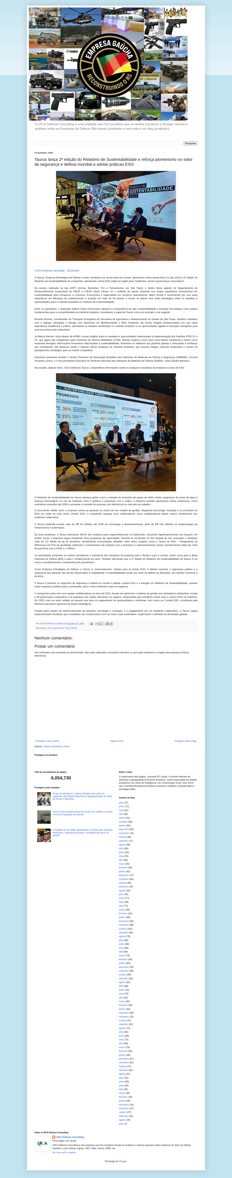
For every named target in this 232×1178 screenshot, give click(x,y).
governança (58, 628)
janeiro (122, 825)
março (122, 818)
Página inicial (116, 741)
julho (121, 802)
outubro (123, 837)
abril (121, 814)
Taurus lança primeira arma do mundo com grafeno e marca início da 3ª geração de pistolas (82, 813)
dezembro (124, 829)
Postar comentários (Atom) (56, 746)
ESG (50, 628)
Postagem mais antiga (185, 741)
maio (121, 810)
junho (121, 806)
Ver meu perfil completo (64, 1152)
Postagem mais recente (47, 741)
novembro (124, 833)
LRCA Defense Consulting (70, 1137)
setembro (123, 841)
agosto (122, 844)
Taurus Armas (71, 628)
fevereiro (123, 822)
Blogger (123, 1161)
